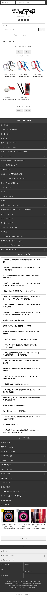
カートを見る (28, 571)
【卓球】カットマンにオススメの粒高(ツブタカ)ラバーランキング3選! (21, 346)
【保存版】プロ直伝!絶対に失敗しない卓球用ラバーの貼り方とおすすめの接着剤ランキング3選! (21, 313)
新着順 (29, 46)
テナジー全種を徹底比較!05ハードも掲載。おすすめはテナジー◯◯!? (21, 276)
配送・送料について (27, 581)
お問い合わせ (4, 575)
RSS (10, 585)
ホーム (5, 35)
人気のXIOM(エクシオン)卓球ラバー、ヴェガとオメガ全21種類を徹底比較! (21, 399)
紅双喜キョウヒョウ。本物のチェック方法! (17, 326)
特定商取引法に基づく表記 (11, 583)
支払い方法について (16, 581)
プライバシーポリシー (24, 583)
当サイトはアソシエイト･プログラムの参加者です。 (23, 587)
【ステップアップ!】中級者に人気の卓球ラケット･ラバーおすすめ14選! (21, 418)
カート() (41, 7)
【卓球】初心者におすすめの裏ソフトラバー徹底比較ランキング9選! (21, 306)
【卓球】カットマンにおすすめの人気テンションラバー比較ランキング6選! (21, 377)
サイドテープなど (12, 35)
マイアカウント (5, 564)
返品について (37, 581)
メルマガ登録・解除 (36, 583)
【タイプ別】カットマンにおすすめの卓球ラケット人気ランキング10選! (21, 391)
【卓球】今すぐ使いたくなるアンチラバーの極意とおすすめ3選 (21, 362)
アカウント (15, 7)
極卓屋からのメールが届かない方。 (15, 320)
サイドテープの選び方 (10, 424)
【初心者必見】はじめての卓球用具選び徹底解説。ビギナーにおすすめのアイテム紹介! (21, 431)
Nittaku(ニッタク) (22, 35)
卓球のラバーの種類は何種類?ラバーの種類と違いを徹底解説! (21, 333)
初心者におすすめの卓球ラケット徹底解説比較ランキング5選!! (21, 370)
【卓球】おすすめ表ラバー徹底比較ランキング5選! (20, 339)
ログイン (33, 7)
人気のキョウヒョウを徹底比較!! (14, 405)
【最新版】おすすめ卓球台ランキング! (16, 384)
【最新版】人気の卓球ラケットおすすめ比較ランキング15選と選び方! (21, 269)
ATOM (13, 585)
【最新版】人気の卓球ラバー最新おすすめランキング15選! (21, 261)
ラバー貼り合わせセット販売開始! (14, 411)
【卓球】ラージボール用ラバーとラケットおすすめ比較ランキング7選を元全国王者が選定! (21, 284)
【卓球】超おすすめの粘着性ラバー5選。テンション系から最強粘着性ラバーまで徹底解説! (21, 354)
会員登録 (24, 7)
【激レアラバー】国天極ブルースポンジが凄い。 (19, 291)
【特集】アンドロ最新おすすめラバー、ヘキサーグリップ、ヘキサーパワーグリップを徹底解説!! (21, 298)
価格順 (24, 46)
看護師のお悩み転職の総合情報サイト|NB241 (27, 585)
